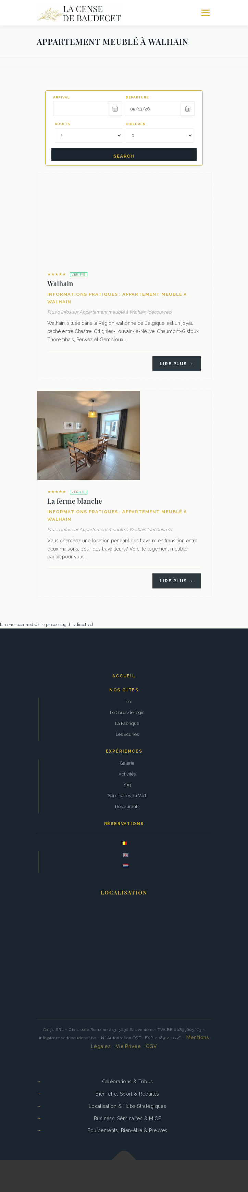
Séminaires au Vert (127, 795)
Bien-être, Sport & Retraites (127, 1094)
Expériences (124, 751)
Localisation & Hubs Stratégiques (127, 1106)
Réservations (124, 823)
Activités (127, 774)
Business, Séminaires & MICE (127, 1118)
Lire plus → (177, 363)
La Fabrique (127, 723)
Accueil (124, 676)
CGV (151, 1046)
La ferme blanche (74, 500)
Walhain (60, 283)
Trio (127, 701)
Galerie (127, 763)
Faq (127, 784)
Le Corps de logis (127, 712)
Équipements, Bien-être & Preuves (127, 1130)
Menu (205, 12)
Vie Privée (128, 1046)
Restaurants (127, 806)
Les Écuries (127, 734)
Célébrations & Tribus (127, 1081)
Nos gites (124, 690)
